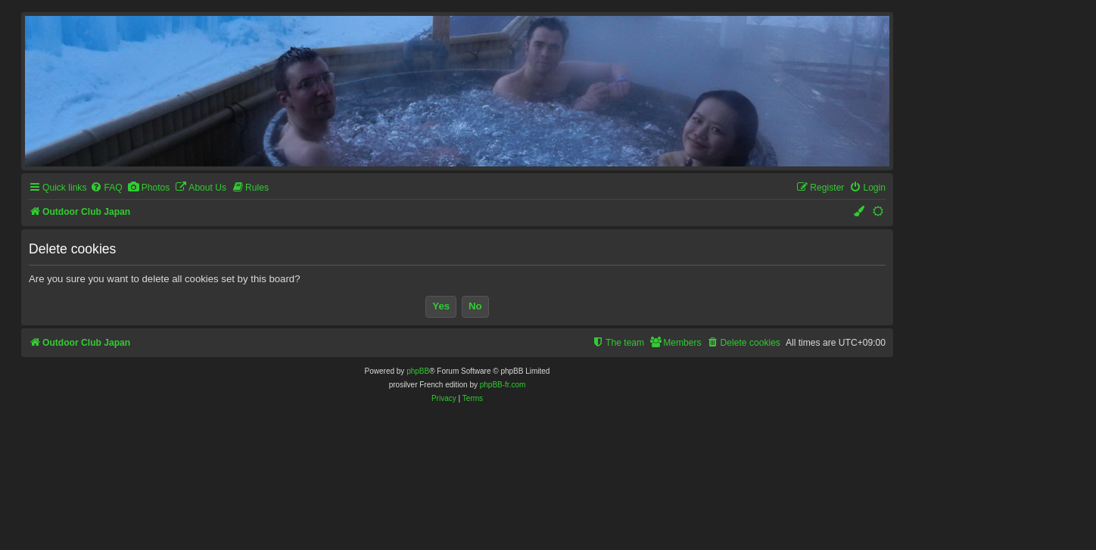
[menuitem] (106, 188)
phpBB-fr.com (503, 385)
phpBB (417, 371)
